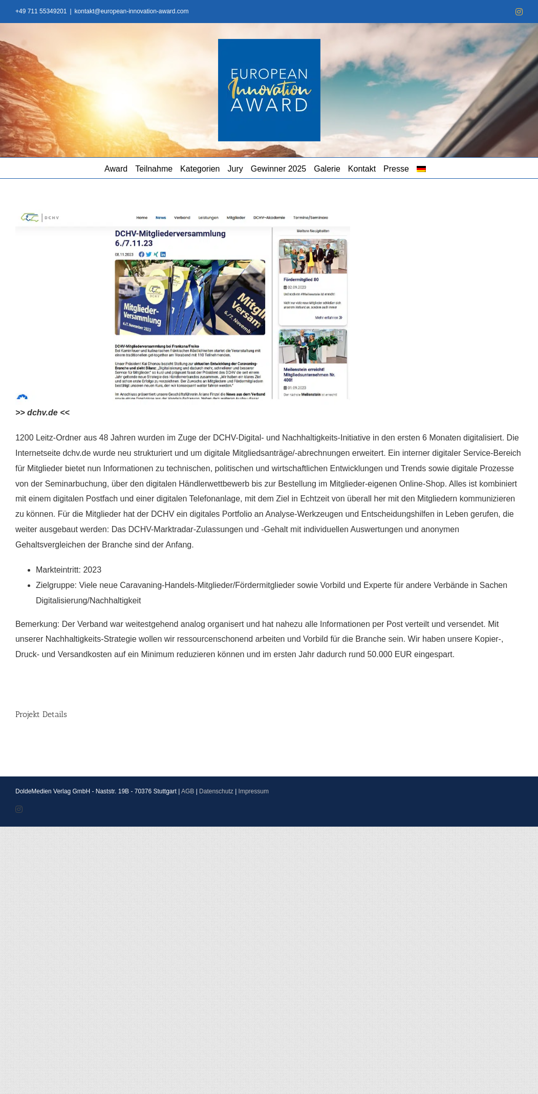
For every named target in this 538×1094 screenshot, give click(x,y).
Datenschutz (216, 791)
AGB (187, 791)
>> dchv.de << (42, 412)
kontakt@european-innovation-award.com (132, 11)
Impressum (254, 791)
